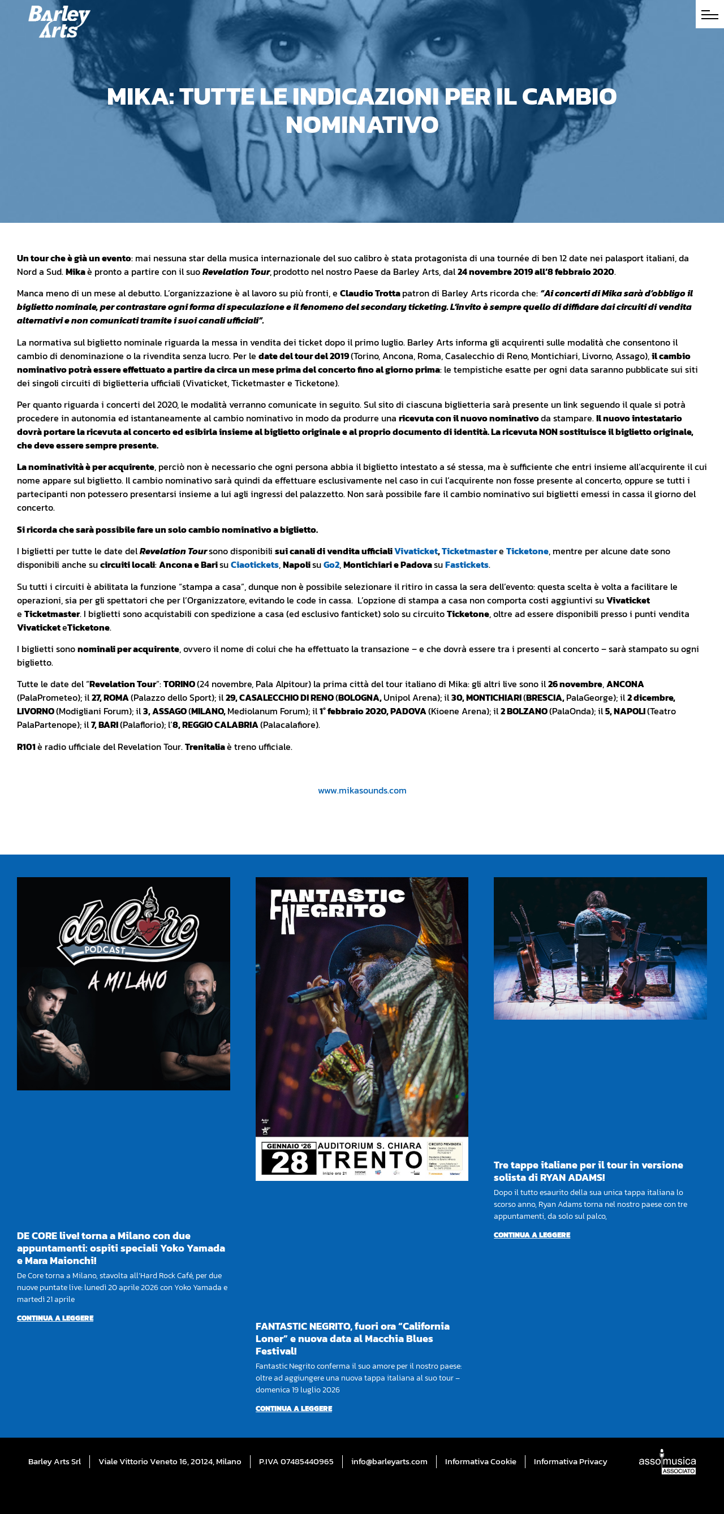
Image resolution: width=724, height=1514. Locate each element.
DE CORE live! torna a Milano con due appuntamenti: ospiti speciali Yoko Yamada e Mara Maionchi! (121, 1248)
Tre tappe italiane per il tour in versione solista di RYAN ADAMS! (588, 1171)
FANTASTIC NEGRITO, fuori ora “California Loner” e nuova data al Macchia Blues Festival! (353, 1338)
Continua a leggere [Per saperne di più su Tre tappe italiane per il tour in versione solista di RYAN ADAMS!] (532, 1235)
